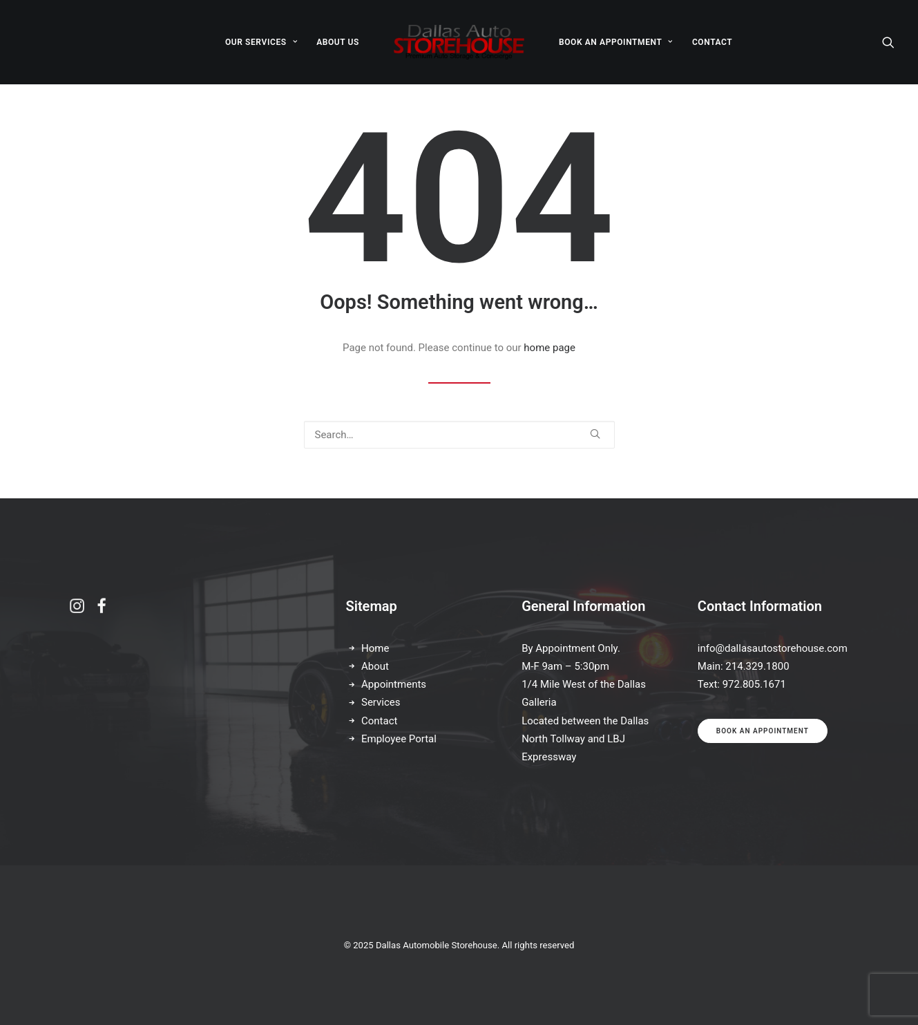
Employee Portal (399, 739)
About (375, 666)
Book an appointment (762, 731)
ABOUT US (337, 42)
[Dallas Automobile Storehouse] (459, 42)
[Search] (888, 42)
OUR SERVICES (261, 42)
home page (549, 347)
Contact (379, 721)
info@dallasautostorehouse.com (773, 648)
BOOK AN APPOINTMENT (616, 42)
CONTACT (712, 42)
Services (381, 702)
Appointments (393, 684)
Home (375, 648)
